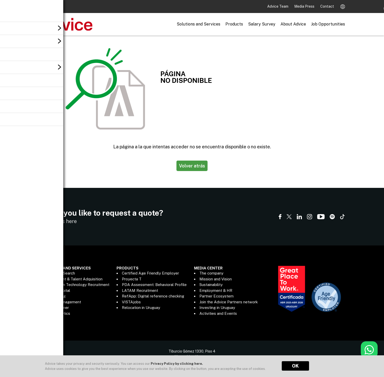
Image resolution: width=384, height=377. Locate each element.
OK (295, 366)
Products (234, 24)
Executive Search (59, 273)
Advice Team (278, 6)
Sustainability (211, 284)
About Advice (293, 24)
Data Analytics (57, 313)
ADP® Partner (56, 307)
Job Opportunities (328, 24)
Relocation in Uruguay (141, 307)
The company (211, 273)
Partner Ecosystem (216, 296)
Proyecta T (132, 279)
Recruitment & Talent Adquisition (73, 279)
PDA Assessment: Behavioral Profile (154, 284)
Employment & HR (215, 290)
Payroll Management (62, 302)
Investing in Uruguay (217, 307)
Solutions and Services (198, 24)
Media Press (304, 6)
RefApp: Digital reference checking (153, 296)
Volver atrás (192, 165)
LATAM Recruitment (140, 290)
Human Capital (57, 290)
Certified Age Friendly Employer (150, 273)
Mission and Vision (215, 279)
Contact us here (58, 221)
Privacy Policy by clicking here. (177, 364)
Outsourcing (55, 296)
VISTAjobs (131, 302)
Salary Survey (261, 24)
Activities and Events (218, 313)
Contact (327, 6)
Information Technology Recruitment (76, 284)
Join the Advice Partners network (228, 302)
